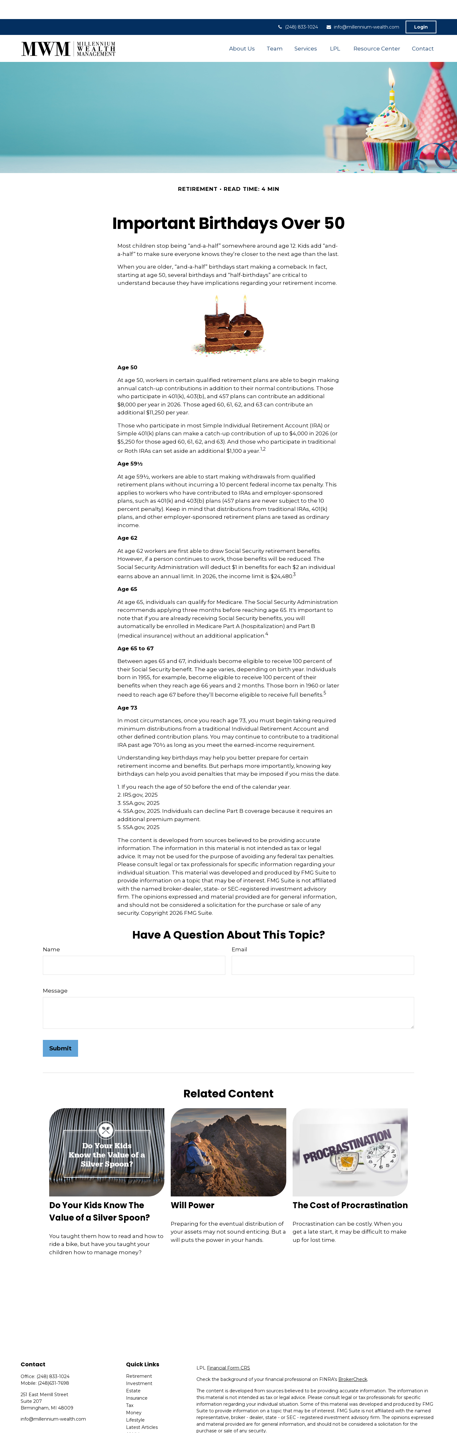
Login (421, 8)
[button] (241, 29)
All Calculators (141, 1423)
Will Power (193, 1186)
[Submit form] (60, 1029)
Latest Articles (142, 1408)
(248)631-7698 (53, 1364)
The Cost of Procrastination (350, 1186)
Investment (139, 1364)
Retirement (139, 1357)
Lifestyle (135, 1401)
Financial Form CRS (228, 1349)
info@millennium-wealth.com (362, 8)
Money (134, 1393)
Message (55, 971)
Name (51, 930)
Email (239, 930)
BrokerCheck (352, 1360)
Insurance (137, 1379)
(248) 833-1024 (297, 8)
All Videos (136, 1415)
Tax (129, 1386)
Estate (133, 1372)
